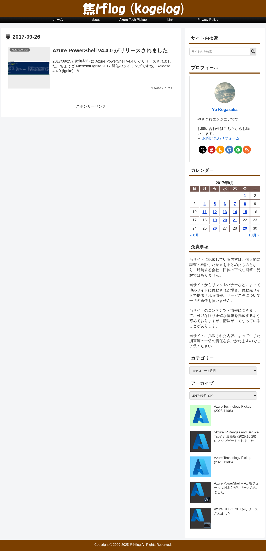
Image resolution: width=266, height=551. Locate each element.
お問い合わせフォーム (221, 138)
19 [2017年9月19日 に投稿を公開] (215, 220)
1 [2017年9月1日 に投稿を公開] (245, 196)
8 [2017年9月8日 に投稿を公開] (245, 204)
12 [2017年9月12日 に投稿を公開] (215, 212)
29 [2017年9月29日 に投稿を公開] (245, 228)
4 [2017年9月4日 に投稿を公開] (204, 204)
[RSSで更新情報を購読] (247, 149)
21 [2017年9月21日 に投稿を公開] (235, 220)
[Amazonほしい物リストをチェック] (220, 149)
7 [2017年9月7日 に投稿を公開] (235, 204)
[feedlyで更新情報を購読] (238, 149)
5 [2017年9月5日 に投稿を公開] (215, 204)
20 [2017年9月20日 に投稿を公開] (225, 220)
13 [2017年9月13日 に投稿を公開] (225, 212)
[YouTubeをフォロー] (211, 149)
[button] (253, 51)
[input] (220, 51)
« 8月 (194, 235)
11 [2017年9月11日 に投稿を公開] (204, 212)
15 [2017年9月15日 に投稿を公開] (245, 212)
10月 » (254, 235)
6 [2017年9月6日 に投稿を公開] (225, 204)
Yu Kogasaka (225, 109)
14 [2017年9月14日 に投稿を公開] (235, 212)
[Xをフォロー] (202, 149)
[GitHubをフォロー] (229, 149)
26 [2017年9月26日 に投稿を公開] (215, 228)
